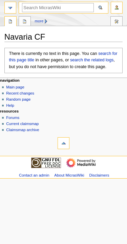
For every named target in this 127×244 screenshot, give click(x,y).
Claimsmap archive (22, 130)
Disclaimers (99, 175)
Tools (116, 22)
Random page (18, 99)
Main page (15, 87)
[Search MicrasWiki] (58, 7)
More (39, 21)
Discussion (24, 22)
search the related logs (91, 60)
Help (10, 105)
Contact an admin (34, 175)
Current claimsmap (22, 124)
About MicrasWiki (69, 175)
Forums (12, 118)
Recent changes (20, 93)
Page (10, 22)
